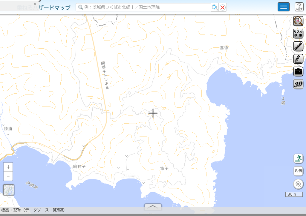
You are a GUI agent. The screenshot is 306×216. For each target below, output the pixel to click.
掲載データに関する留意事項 (33, 102)
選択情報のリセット (63, 118)
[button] (8, 169)
